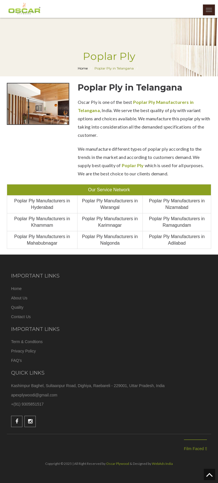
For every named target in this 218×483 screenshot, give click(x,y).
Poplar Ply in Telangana (114, 68)
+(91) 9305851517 (27, 404)
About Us (19, 298)
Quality (17, 307)
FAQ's (16, 360)
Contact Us (21, 316)
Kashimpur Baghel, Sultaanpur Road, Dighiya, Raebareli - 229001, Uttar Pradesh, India (88, 385)
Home (16, 288)
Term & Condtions (27, 341)
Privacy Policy (23, 351)
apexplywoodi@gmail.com (34, 395)
